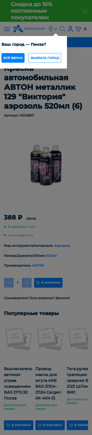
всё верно (13, 58)
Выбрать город (45, 58)
